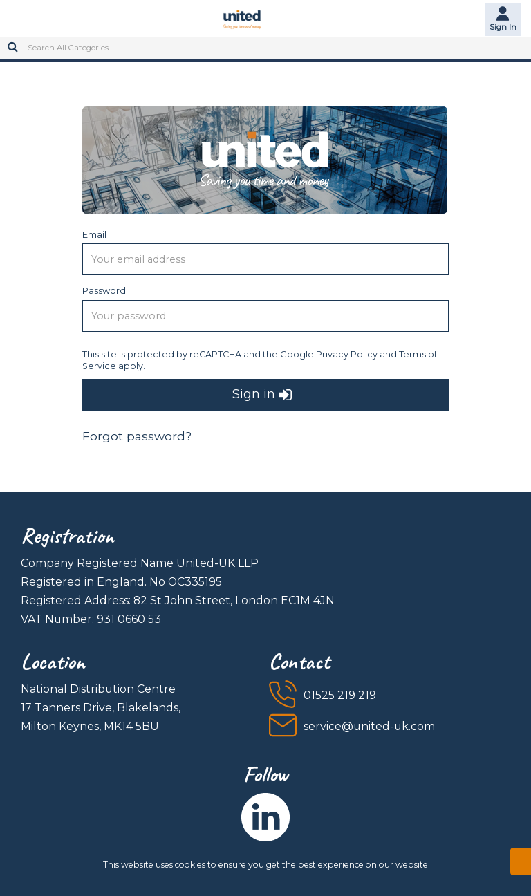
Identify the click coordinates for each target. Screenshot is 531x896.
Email (94, 234)
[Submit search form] (12, 42)
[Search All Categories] (265, 48)
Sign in (262, 395)
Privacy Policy (347, 354)
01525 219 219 (340, 695)
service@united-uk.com (369, 726)
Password (104, 290)
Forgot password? (137, 436)
